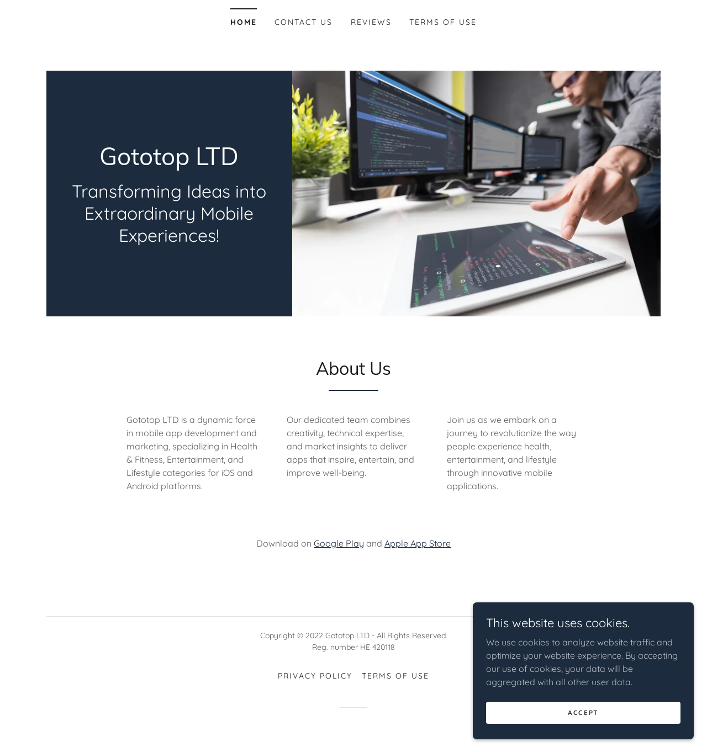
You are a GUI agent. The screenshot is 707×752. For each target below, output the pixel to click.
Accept (583, 712)
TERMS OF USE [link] (443, 22)
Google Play (339, 543)
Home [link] (243, 22)
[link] (169, 161)
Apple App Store (417, 543)
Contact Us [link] (304, 22)
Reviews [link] (371, 22)
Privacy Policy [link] (315, 676)
